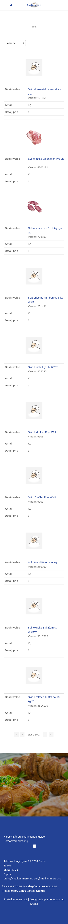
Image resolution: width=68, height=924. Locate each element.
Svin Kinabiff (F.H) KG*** (42, 367)
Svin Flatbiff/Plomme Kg (42, 562)
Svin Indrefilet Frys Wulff (42, 432)
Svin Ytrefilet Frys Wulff (42, 497)
